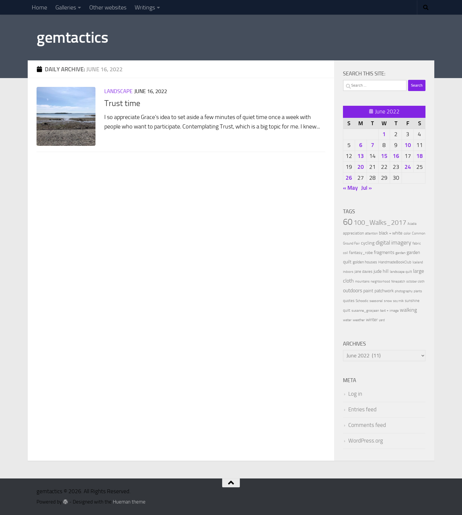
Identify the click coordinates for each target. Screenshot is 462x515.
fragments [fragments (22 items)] (384, 252)
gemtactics (72, 37)
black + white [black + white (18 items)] (390, 233)
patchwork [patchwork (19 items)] (384, 290)
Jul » (366, 187)
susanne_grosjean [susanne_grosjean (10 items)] (365, 310)
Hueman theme (129, 502)
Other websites (107, 7)
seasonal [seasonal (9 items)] (376, 301)
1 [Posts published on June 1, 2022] (384, 134)
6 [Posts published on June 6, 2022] (360, 145)
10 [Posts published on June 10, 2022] (408, 145)
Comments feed (367, 425)
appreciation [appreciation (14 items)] (353, 233)
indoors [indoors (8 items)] (348, 272)
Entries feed (362, 409)
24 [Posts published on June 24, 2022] (408, 167)
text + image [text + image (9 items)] (389, 310)
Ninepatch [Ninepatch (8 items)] (398, 281)
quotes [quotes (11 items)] (348, 300)
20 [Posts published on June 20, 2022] (360, 167)
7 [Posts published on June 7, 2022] (372, 145)
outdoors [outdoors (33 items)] (352, 291)
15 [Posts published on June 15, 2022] (384, 156)
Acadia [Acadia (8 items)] (411, 224)
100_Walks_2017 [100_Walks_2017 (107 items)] (380, 222)
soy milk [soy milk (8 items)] (398, 301)
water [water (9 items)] (347, 320)
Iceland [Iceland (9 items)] (417, 262)
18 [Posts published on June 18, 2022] (419, 156)
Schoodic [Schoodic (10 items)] (362, 301)
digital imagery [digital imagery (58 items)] (393, 242)
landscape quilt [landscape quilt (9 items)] (401, 272)
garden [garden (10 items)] (400, 253)
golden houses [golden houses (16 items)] (365, 262)
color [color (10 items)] (407, 233)
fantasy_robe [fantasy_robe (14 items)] (361, 252)
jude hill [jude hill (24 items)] (381, 271)
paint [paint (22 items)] (368, 290)
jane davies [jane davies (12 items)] (363, 271)
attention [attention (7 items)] (371, 233)
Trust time (122, 103)
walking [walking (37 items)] (408, 310)
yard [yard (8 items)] (382, 320)
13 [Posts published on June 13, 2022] (360, 156)
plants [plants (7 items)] (418, 291)
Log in (355, 394)
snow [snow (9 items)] (388, 301)
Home (39, 7)
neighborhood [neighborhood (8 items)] (380, 281)
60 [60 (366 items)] (347, 222)
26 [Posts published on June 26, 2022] (349, 177)
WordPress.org (365, 441)
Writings (145, 7)
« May (350, 187)
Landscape (118, 91)
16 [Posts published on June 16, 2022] (396, 156)
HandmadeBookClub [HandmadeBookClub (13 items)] (394, 262)
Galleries (65, 7)
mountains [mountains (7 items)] (362, 281)
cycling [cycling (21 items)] (367, 243)
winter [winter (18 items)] (372, 319)
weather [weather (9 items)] (359, 320)
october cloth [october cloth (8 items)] (415, 281)
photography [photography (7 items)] (403, 291)
